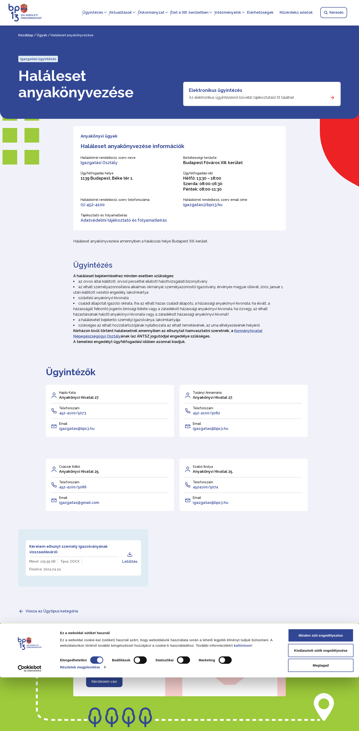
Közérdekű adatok (295, 13)
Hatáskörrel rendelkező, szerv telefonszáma (115, 200)
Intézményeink (227, 13)
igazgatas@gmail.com (79, 502)
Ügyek (42, 35)
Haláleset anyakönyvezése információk (132, 146)
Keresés (333, 13)
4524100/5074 (205, 487)
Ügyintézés (92, 13)
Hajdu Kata (67, 392)
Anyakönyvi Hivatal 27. (79, 397)
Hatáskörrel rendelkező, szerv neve (108, 157)
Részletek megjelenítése (80, 721)
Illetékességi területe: (200, 157)
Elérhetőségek (259, 13)
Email (63, 423)
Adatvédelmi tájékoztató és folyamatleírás (124, 220)
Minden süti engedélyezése (321, 689)
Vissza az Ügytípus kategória (52, 611)
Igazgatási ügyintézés (38, 59)
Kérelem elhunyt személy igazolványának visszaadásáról (68, 549)
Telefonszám (69, 408)
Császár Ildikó (69, 466)
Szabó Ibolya (203, 466)
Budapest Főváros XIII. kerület (213, 162)
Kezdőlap (25, 35)
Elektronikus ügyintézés (215, 90)
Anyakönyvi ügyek (99, 136)
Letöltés (129, 558)
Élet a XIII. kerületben (188, 13)
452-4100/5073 (72, 413)
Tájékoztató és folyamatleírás (104, 215)
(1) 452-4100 (93, 204)
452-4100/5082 (206, 413)
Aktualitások (119, 13)
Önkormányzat (150, 13)
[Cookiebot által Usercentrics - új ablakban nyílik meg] (30, 722)
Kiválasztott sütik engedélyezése (320, 704)
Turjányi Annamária (207, 392)
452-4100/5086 (73, 487)
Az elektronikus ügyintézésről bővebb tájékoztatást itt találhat (241, 97)
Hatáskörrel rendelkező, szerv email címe (215, 200)
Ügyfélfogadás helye (97, 173)
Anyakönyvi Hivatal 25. (79, 471)
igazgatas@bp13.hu (202, 204)
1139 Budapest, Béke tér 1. (107, 178)
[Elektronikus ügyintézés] (261, 94)
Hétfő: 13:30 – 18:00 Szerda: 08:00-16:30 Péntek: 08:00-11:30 (202, 183)
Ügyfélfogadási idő (198, 173)
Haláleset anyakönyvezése (75, 84)
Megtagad (321, 719)
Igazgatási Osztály (99, 162)
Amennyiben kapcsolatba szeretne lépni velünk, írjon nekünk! (171, 659)
